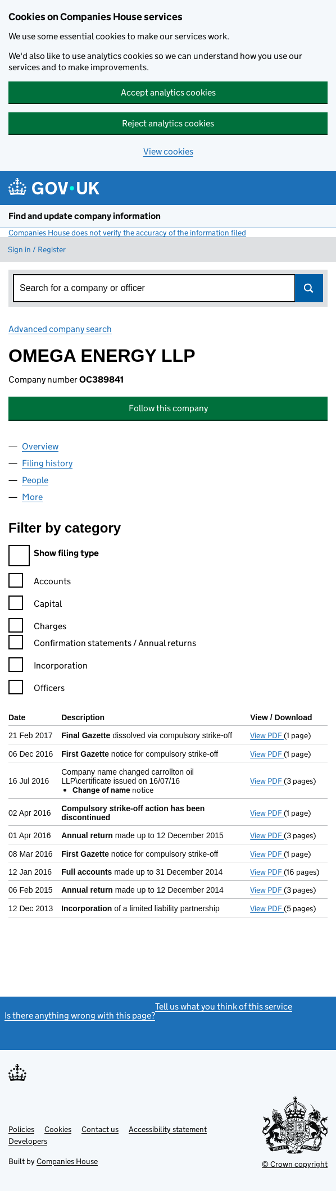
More (32, 497)
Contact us (100, 1129)
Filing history (47, 463)
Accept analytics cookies (168, 92)
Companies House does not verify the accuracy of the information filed (127, 233)
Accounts (39, 583)
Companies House (67, 1161)
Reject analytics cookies (168, 123)
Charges (37, 628)
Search (309, 288)
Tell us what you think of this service (223, 1006)
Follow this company (168, 408)
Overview (40, 446)
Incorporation (48, 667)
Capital (35, 605)
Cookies (57, 1129)
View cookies (168, 151)
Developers (27, 1141)
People (35, 480)
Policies (21, 1129)
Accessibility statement (168, 1129)
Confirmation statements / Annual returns (102, 645)
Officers (36, 690)
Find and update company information (84, 216)
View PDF (267, 735)
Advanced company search (60, 329)
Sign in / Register (37, 249)
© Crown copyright (295, 1164)
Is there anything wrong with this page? (79, 1015)
